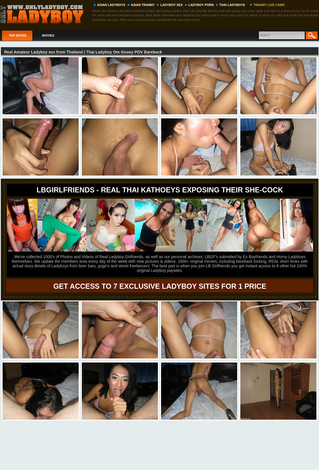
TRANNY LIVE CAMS (269, 5)
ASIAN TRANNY (143, 5)
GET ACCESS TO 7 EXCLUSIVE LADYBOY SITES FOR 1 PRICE (159, 286)
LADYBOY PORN (201, 5)
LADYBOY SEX (171, 5)
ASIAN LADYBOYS (111, 5)
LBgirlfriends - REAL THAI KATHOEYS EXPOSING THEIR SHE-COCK (160, 190)
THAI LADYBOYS (232, 5)
